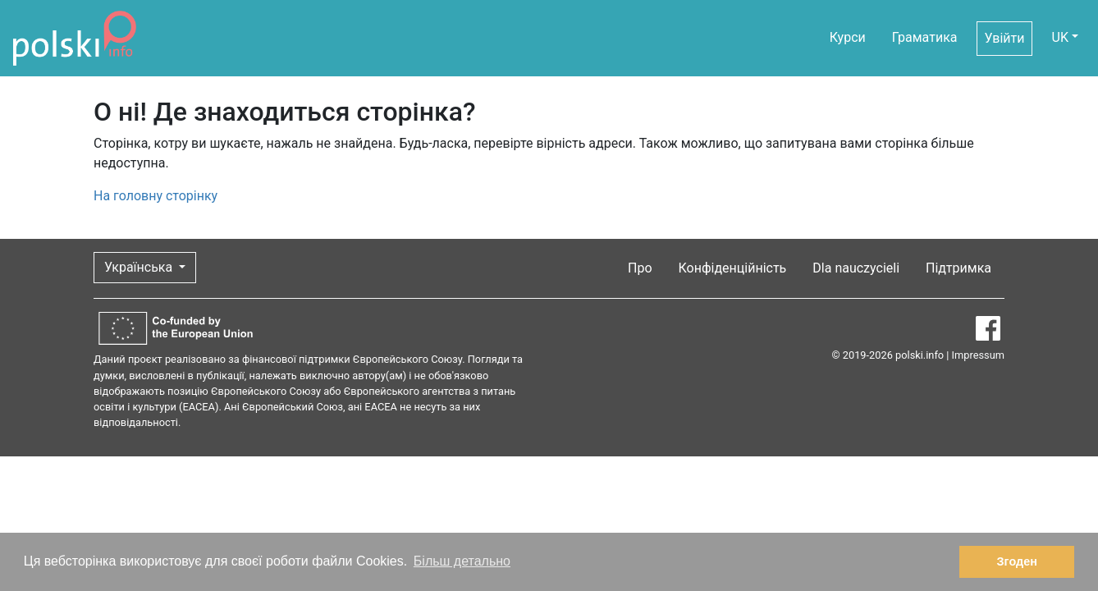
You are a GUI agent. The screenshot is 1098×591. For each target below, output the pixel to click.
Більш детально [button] (462, 561)
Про (640, 268)
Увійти (1004, 38)
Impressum (978, 355)
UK (1060, 37)
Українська (140, 267)
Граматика (925, 37)
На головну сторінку (155, 196)
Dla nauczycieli (855, 268)
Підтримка (958, 268)
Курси (848, 37)
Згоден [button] (1017, 561)
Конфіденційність (733, 268)
